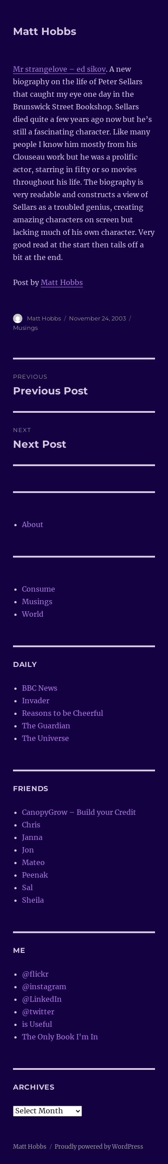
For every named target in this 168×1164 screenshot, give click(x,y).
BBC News (39, 688)
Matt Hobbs (44, 31)
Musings (25, 327)
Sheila (33, 900)
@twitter (38, 1011)
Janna (32, 837)
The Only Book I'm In (60, 1036)
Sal (27, 887)
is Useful (37, 1024)
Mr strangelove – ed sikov (59, 69)
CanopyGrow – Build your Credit (79, 812)
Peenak (35, 874)
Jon (28, 849)
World (32, 614)
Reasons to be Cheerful (62, 713)
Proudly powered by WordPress (99, 1147)
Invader (35, 700)
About (32, 524)
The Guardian (46, 725)
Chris (31, 824)
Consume (38, 588)
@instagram (44, 986)
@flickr (35, 973)
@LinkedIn (42, 999)
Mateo (33, 862)
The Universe (45, 738)
